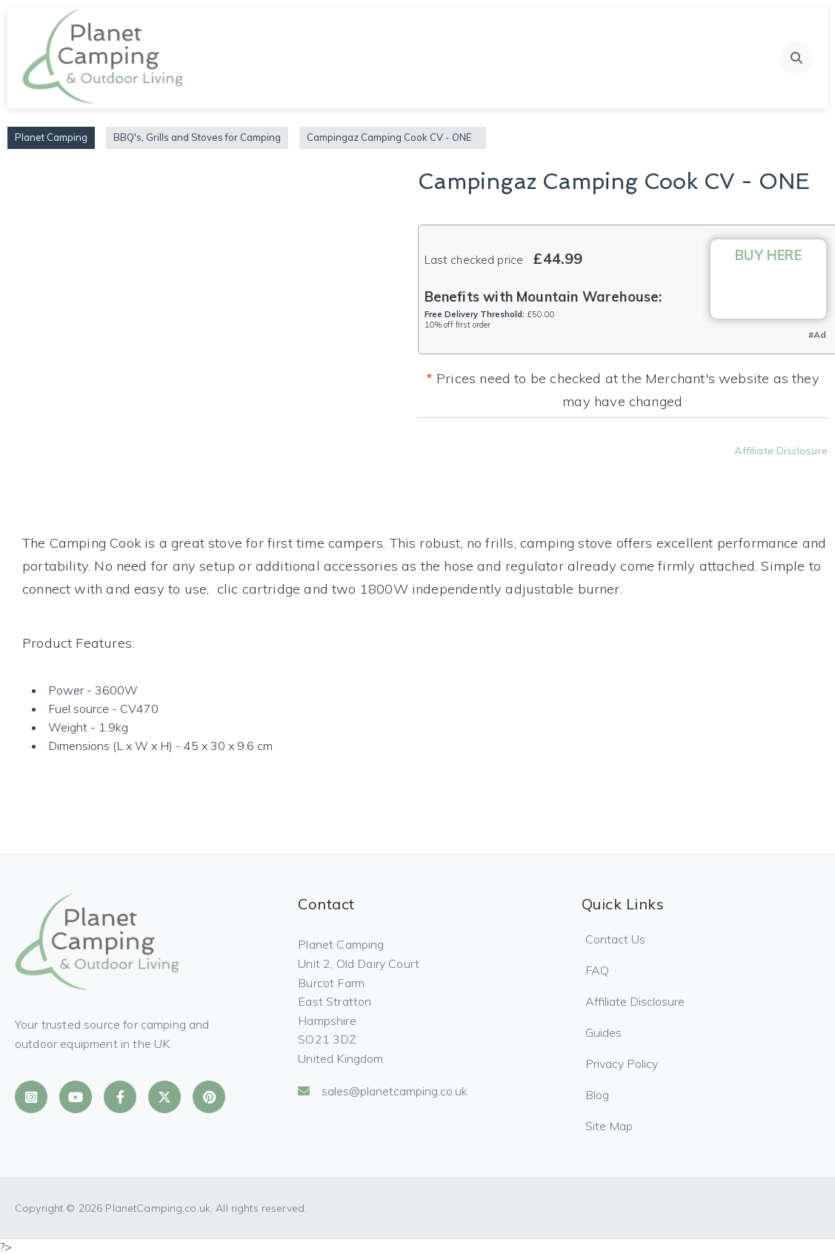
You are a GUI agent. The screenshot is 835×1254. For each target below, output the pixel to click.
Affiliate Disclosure (781, 450)
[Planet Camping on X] (164, 1097)
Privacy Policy (621, 1063)
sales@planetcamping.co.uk (383, 1091)
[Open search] (796, 58)
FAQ (597, 970)
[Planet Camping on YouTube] (75, 1097)
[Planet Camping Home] (104, 57)
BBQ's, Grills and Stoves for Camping (197, 137)
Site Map (609, 1125)
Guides (603, 1032)
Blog (597, 1094)
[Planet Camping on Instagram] (31, 1097)
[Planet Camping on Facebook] (120, 1097)
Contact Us (615, 939)
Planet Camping (51, 137)
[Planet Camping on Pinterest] (209, 1097)
